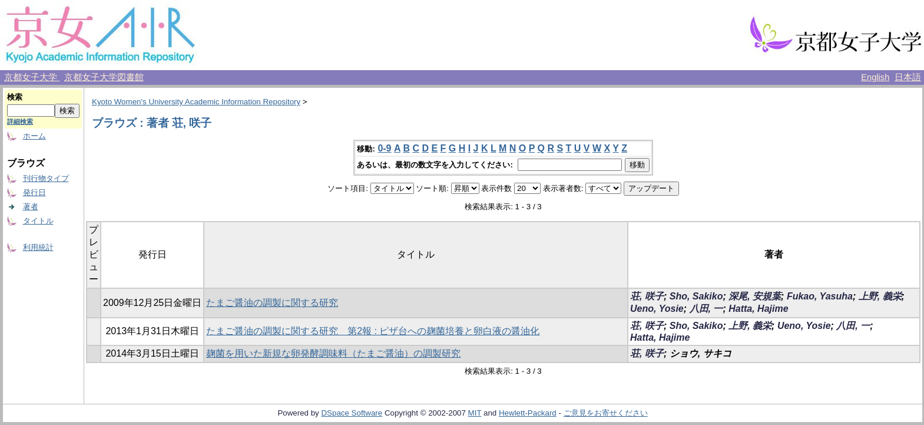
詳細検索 (20, 121)
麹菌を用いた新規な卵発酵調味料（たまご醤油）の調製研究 (333, 353)
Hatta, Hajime (758, 309)
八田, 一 (706, 309)
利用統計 (38, 247)
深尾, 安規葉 (754, 296)
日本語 (908, 77)
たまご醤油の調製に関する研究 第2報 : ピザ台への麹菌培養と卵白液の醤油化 (372, 331)
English (875, 77)
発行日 (34, 192)
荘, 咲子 (647, 296)
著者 (30, 206)
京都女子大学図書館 (104, 77)
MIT (475, 412)
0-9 (384, 148)
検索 (14, 97)
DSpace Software (351, 412)
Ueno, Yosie (657, 309)
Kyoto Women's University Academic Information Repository (196, 101)
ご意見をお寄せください (606, 412)
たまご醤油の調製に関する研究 (272, 303)
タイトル (38, 220)
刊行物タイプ (46, 178)
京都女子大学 (31, 77)
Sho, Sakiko (696, 296)
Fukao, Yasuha (820, 296)
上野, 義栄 (880, 296)
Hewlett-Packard (528, 412)
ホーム (34, 135)
